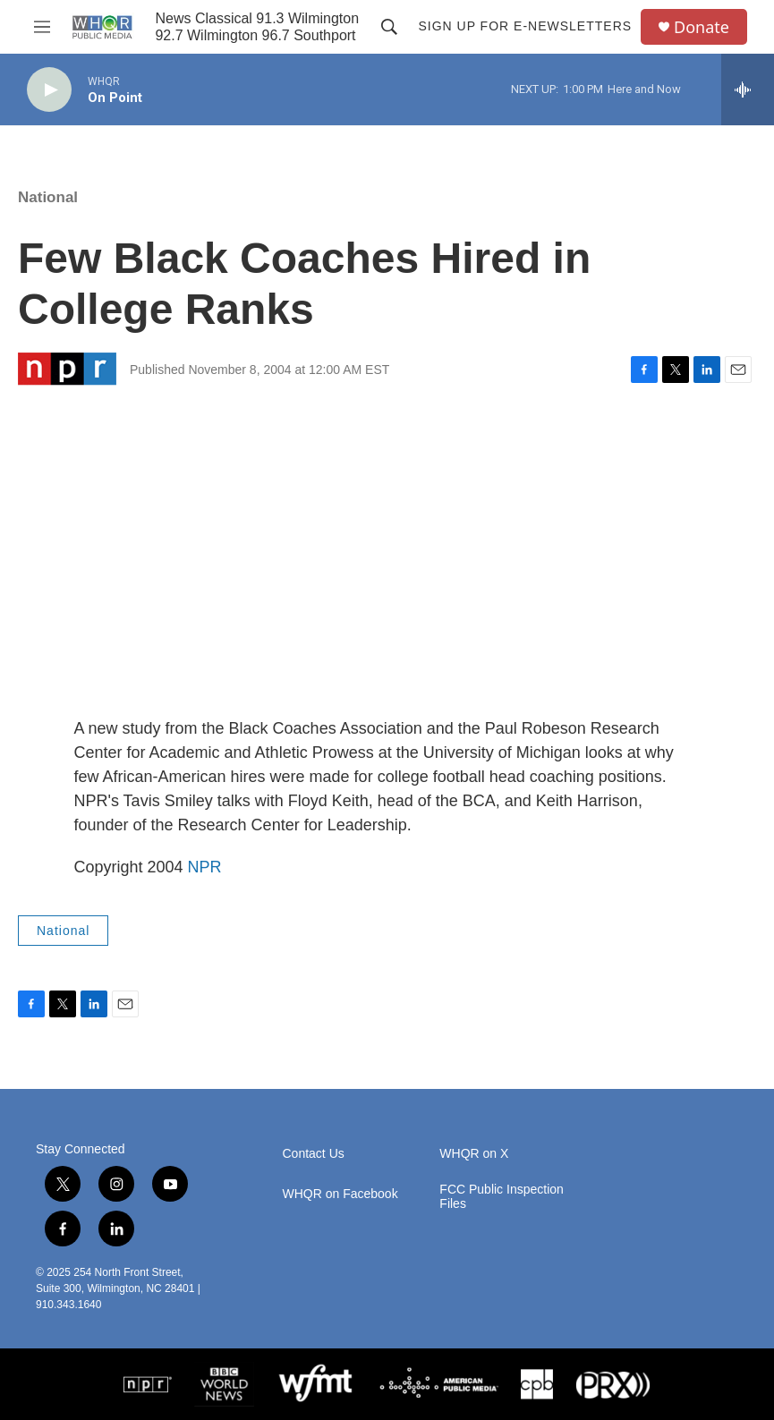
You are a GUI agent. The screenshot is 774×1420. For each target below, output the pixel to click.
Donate (701, 27)
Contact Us (313, 1154)
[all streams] (747, 89)
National (48, 197)
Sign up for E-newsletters (525, 26)
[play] (49, 90)
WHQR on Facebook (340, 1194)
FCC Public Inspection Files (501, 1197)
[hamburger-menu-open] (41, 27)
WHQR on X (473, 1154)
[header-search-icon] (389, 27)
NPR (205, 867)
